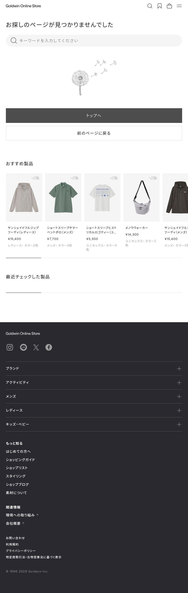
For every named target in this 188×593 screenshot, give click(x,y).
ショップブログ (17, 484)
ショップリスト (17, 467)
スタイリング (15, 476)
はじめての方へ (18, 451)
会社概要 (15, 523)
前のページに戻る (94, 133)
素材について (16, 492)
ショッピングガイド (20, 459)
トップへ (94, 115)
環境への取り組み (22, 515)
